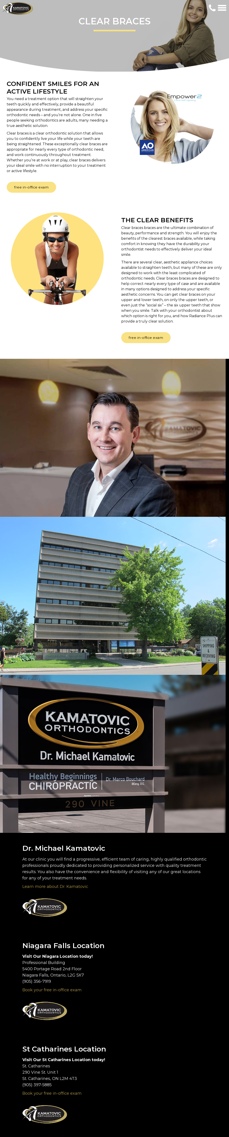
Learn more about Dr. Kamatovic (55, 886)
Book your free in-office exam (52, 989)
